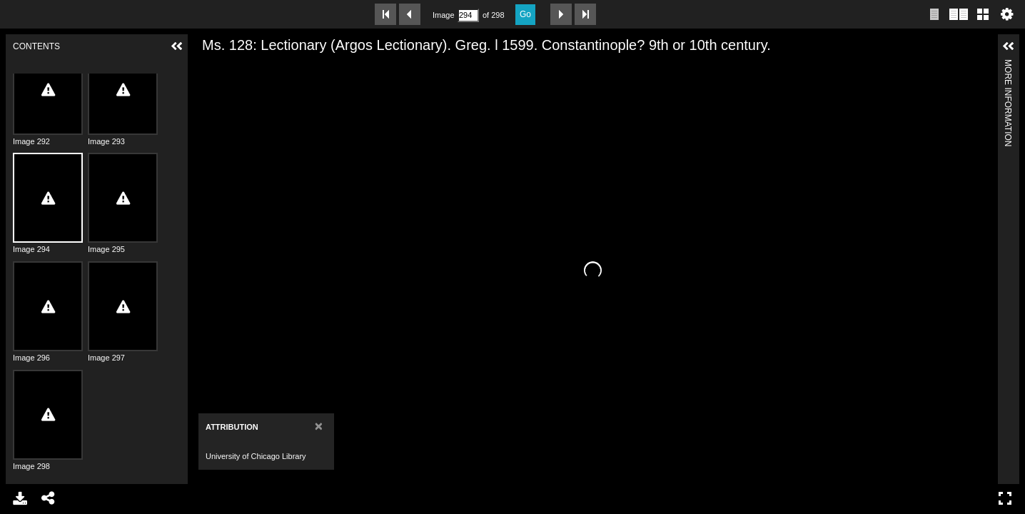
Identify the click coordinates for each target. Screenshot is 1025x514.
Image (443, 15)
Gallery (983, 14)
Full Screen (1005, 498)
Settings (1007, 14)
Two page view (958, 14)
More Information (1008, 65)
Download (20, 498)
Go (525, 14)
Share (48, 498)
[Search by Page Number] (468, 15)
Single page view (934, 14)
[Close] (313, 425)
